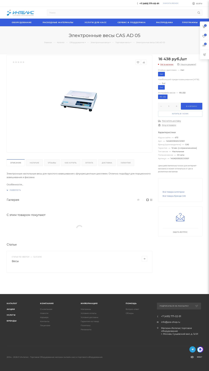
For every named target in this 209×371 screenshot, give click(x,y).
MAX (200, 349)
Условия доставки (89, 317)
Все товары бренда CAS (174, 196)
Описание (15, 163)
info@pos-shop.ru (170, 322)
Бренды (12, 321)
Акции (11, 309)
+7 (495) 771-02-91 (149, 3)
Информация (89, 303)
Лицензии (45, 325)
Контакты (44, 321)
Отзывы (52, 163)
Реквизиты (86, 329)
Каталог (12, 303)
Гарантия (125, 163)
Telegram (192, 349)
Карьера (44, 317)
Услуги (11, 315)
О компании (46, 309)
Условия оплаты (88, 313)
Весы (15, 261)
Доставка (107, 163)
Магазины (86, 309)
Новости (44, 313)
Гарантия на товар (90, 321)
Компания (47, 303)
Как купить (71, 163)
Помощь (131, 303)
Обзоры (130, 313)
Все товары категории (173, 192)
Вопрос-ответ (132, 309)
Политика (85, 325)
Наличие (34, 163)
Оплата (89, 163)
